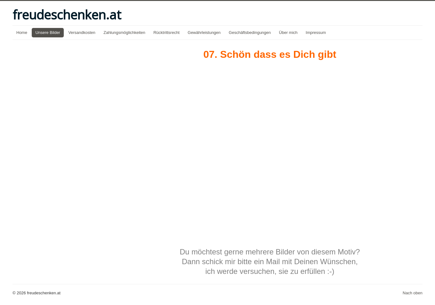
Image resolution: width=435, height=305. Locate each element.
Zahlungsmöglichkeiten (124, 32)
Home (21, 32)
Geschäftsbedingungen (250, 32)
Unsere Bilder (47, 32)
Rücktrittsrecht (166, 32)
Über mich (288, 32)
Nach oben (412, 293)
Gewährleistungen (204, 32)
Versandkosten (81, 32)
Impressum (316, 32)
